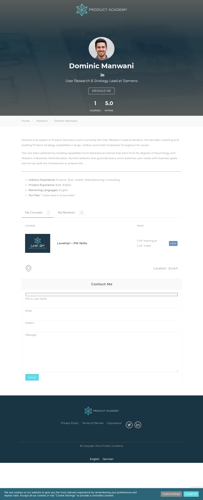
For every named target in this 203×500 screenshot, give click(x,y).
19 (82, 212)
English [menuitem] (94, 459)
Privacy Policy (70, 423)
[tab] (38, 212)
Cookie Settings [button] (171, 494)
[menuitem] (94, 459)
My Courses (33, 212)
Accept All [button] (191, 494)
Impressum (114, 423)
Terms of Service (92, 423)
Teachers (42, 121)
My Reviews (66, 212)
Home (26, 121)
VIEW (173, 243)
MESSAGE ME (101, 91)
